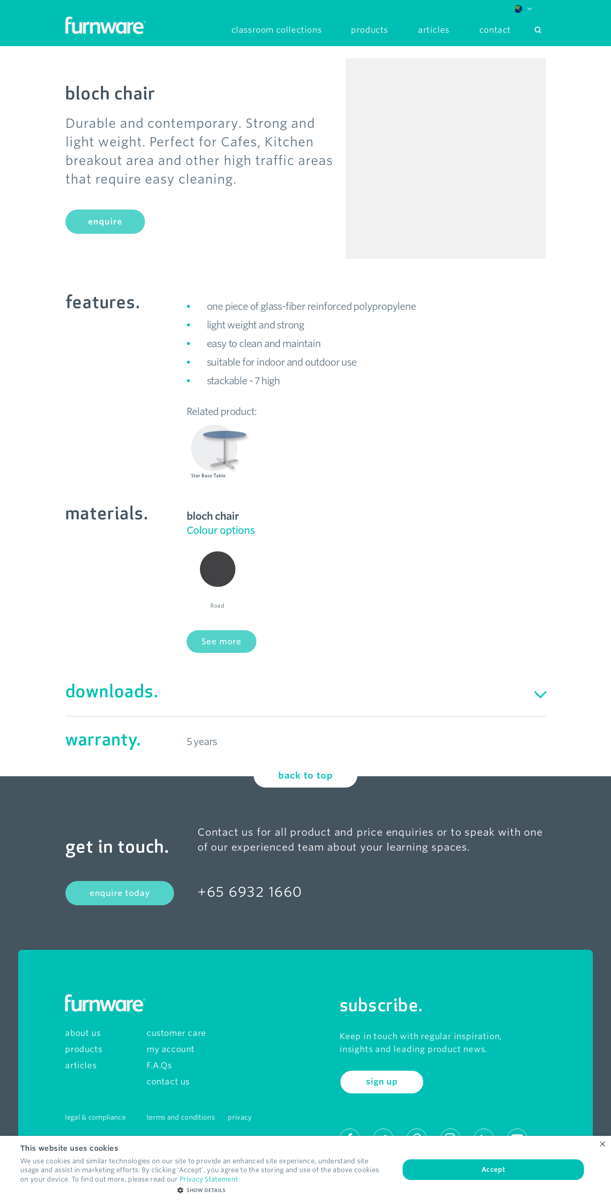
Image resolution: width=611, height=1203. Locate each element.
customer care (176, 1033)
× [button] (602, 1145)
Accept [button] (493, 1169)
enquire (105, 222)
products (83, 1049)
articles (81, 1065)
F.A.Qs (159, 1065)
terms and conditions (181, 1117)
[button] (204, 1190)
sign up (382, 1082)
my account (171, 1049)
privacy (240, 1117)
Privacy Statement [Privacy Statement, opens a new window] (209, 1179)
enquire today (120, 893)
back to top (305, 775)
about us (83, 1033)
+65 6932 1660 (249, 891)
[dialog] (305, 1169)
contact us (168, 1082)
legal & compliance (95, 1117)
